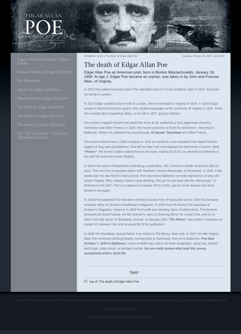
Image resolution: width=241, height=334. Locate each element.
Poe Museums (28, 81)
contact (131, 308)
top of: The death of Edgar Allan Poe (113, 281)
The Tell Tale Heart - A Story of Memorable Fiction (42, 135)
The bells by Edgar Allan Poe (40, 107)
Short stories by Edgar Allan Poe (43, 98)
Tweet (134, 272)
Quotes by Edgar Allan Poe (39, 89)
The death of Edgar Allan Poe (40, 116)
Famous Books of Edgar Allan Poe (44, 72)
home (100, 56)
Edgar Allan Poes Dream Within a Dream (44, 61)
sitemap (119, 308)
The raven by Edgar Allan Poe (41, 124)
